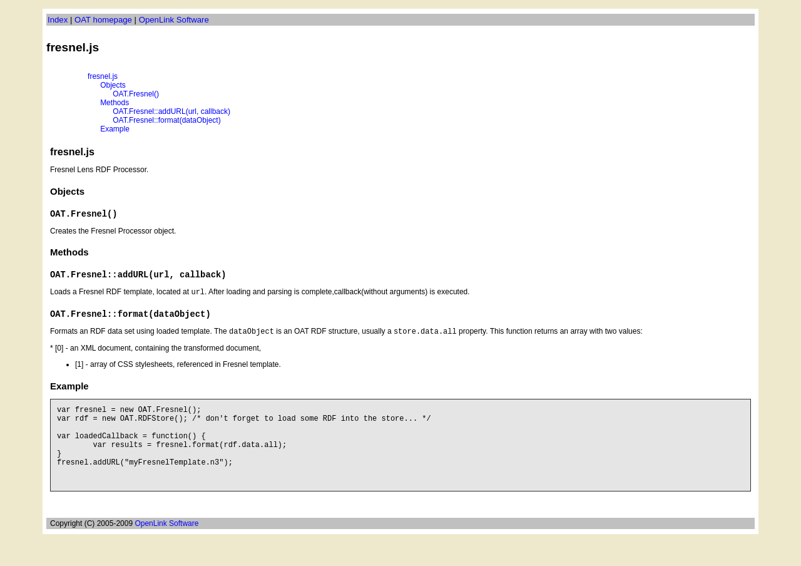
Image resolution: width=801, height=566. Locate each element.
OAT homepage (103, 19)
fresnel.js (103, 76)
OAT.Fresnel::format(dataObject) (167, 120)
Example (115, 129)
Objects (113, 85)
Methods (114, 102)
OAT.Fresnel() (136, 94)
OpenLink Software (174, 19)
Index (58, 19)
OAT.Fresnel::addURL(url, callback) (171, 111)
